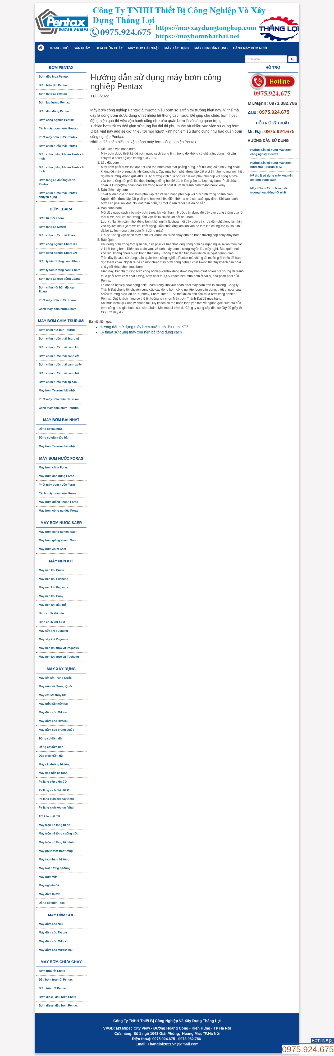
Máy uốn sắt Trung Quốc (56, 686)
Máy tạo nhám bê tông (54, 859)
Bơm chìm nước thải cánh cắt (59, 356)
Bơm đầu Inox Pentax (53, 76)
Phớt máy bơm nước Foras (57, 484)
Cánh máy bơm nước (250, 48)
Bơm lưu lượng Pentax (54, 102)
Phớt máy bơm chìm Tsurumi (59, 399)
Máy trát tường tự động (55, 868)
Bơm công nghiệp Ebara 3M (58, 252)
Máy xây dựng (176, 48)
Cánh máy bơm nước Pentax (58, 128)
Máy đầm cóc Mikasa (53, 712)
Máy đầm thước (49, 894)
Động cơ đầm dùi (51, 738)
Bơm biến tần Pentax (53, 85)
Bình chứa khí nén (51, 613)
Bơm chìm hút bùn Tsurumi (57, 329)
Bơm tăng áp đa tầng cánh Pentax (57, 182)
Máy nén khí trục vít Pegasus (59, 647)
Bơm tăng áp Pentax (53, 93)
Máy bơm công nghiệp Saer (58, 531)
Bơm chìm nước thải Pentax (58, 145)
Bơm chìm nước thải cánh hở (59, 373)
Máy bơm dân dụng (211, 48)
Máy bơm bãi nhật (143, 48)
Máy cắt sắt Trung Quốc (55, 677)
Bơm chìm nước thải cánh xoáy (60, 364)
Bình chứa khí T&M (52, 622)
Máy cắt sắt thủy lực (53, 695)
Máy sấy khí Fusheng (53, 630)
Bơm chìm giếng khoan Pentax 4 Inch (61, 156)
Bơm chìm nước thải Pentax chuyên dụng (58, 195)
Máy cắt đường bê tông (55, 764)
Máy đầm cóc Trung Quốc (56, 729)
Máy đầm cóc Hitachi (53, 721)
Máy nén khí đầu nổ (52, 604)
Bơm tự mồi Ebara (51, 218)
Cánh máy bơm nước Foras (57, 493)
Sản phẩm (82, 48)
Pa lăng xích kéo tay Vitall (56, 807)
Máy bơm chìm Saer (52, 548)
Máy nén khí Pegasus (53, 587)
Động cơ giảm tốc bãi (53, 437)
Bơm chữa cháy (109, 48)
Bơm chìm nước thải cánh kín (59, 347)
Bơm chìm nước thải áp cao (58, 381)
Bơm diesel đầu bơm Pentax (58, 1005)
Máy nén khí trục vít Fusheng (59, 656)
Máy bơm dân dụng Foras (56, 475)
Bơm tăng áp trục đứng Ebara (59, 278)
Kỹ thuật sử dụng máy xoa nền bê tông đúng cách (141, 332)
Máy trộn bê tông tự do (54, 825)
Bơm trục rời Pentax (53, 988)
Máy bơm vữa (48, 876)
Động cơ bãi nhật (51, 428)
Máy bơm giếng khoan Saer (58, 540)
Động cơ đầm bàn (51, 746)
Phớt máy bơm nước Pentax (58, 137)
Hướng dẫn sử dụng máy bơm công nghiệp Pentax (271, 152)
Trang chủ (58, 48)
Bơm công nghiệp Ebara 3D (58, 244)
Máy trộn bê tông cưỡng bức (58, 833)
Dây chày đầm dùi (51, 755)
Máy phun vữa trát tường (56, 850)
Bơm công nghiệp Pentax (56, 119)
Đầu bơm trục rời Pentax (56, 979)
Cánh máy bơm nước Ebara (58, 308)
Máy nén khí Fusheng (53, 578)
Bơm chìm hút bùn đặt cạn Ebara (57, 289)
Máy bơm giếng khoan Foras (58, 501)
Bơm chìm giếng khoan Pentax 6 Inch (61, 169)
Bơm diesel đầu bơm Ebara (57, 997)
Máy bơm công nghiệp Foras (58, 510)
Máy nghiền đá (49, 885)
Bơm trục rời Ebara (52, 970)
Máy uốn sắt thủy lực (53, 703)
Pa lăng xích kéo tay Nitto (56, 798)
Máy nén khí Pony (51, 596)
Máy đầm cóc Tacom (53, 932)
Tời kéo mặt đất (49, 816)
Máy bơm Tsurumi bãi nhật (57, 390)
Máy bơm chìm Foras (53, 467)
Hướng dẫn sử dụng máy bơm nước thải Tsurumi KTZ (144, 327)
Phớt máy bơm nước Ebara (57, 300)
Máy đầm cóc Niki (51, 924)
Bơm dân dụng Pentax (54, 111)
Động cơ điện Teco (52, 902)
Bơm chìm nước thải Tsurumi (59, 338)
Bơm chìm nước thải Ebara (57, 235)
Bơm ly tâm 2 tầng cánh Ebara (59, 270)
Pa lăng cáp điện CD (53, 781)
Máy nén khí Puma (51, 570)
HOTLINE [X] (322, 1041)
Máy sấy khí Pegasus (53, 639)
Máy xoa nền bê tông (53, 772)
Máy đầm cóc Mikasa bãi (56, 949)
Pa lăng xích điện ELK (54, 790)
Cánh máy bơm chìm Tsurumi (59, 407)
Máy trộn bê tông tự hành (56, 842)
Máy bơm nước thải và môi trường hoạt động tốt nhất (268, 190)
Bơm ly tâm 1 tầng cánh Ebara (59, 261)
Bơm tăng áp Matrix (52, 226)
